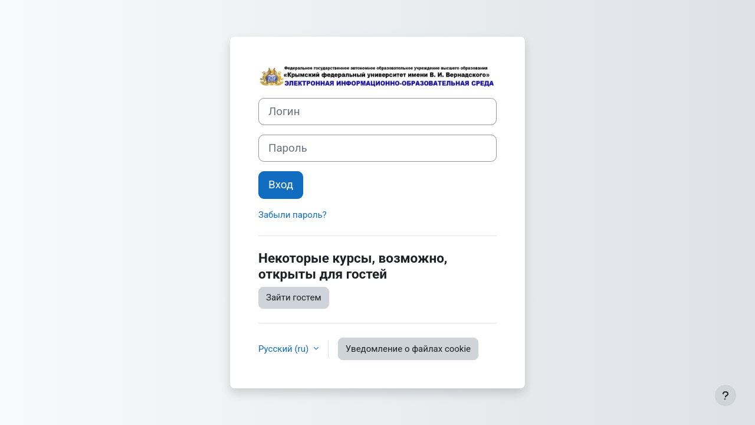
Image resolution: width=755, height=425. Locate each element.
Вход (280, 184)
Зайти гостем (293, 297)
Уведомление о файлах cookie (408, 349)
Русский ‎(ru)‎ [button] (284, 349)
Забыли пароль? (292, 215)
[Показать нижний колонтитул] (725, 395)
